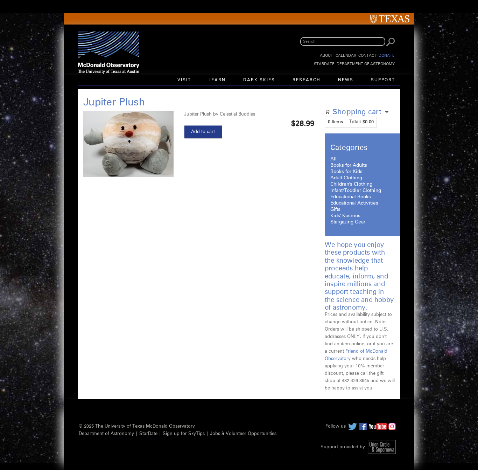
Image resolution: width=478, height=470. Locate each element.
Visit (184, 80)
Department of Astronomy (366, 64)
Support (383, 80)
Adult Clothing (346, 177)
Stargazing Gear (347, 222)
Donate (387, 55)
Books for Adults (348, 165)
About (326, 55)
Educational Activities (354, 203)
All (333, 159)
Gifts (335, 209)
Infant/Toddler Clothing (355, 190)
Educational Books (350, 196)
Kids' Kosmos (345, 215)
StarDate (324, 64)
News (345, 80)
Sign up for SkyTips (184, 433)
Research (307, 80)
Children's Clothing (351, 184)
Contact (367, 55)
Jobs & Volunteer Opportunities (243, 433)
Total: (355, 122)
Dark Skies (259, 80)
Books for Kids (346, 171)
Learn (217, 80)
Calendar (346, 55)
